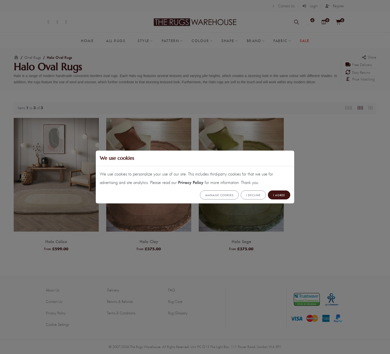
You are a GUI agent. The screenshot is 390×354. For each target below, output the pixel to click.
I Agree (279, 195)
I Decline (253, 195)
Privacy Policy (190, 182)
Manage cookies (219, 195)
